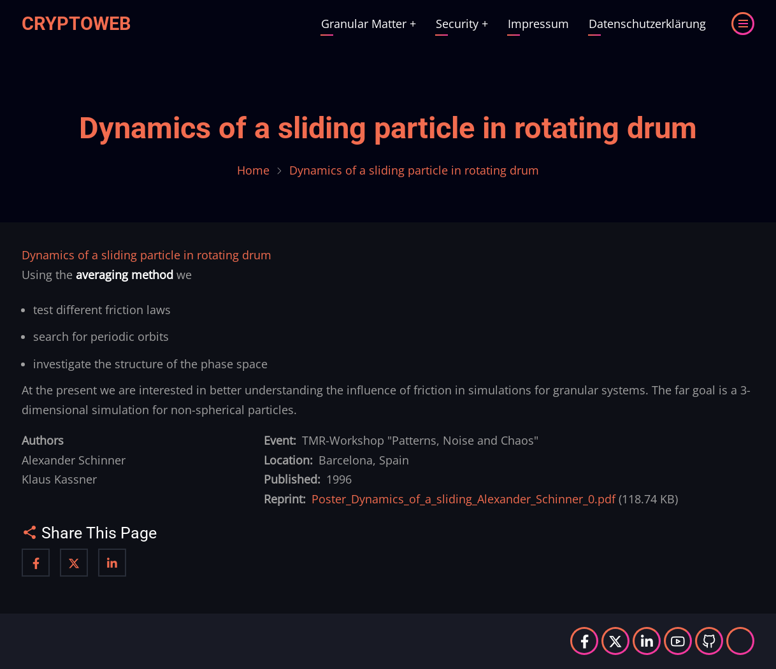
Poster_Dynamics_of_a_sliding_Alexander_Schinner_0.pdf (463, 499)
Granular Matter (368, 23)
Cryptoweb (76, 23)
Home (253, 170)
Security (462, 23)
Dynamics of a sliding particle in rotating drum (388, 128)
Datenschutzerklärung (647, 23)
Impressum (538, 23)
